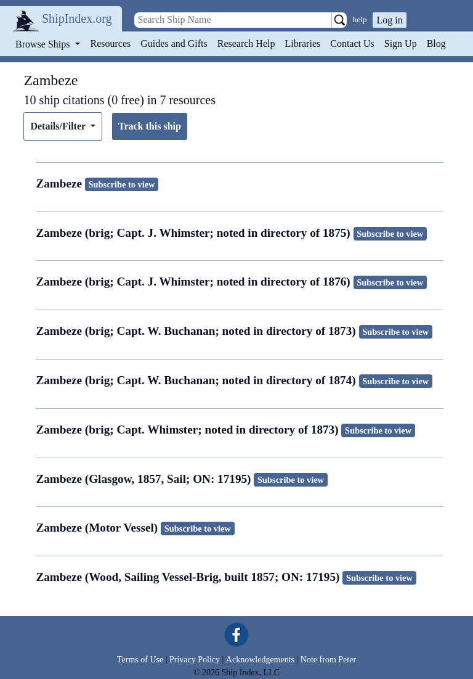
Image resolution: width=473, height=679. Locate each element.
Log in (389, 20)
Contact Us (352, 43)
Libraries (302, 43)
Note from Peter (328, 659)
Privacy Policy (194, 659)
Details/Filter (58, 126)
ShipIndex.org (77, 18)
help (360, 19)
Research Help (246, 43)
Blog (436, 43)
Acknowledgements (260, 659)
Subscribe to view (122, 184)
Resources (111, 43)
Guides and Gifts (173, 43)
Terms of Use (140, 659)
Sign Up (400, 43)
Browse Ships (43, 44)
